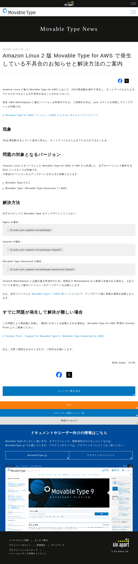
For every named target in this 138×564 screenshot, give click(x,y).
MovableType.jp (37, 455)
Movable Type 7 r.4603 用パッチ (52, 293)
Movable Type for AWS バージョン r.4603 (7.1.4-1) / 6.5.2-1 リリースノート (51, 115)
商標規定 (41, 545)
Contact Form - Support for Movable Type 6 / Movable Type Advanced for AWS (54, 336)
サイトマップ (58, 545)
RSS (69, 405)
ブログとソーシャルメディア (23, 550)
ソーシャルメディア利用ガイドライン (28, 553)
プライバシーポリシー (20, 545)
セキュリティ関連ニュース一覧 (69, 413)
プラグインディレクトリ (101, 455)
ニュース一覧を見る (69, 391)
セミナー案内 (41, 540)
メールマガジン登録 (19, 540)
